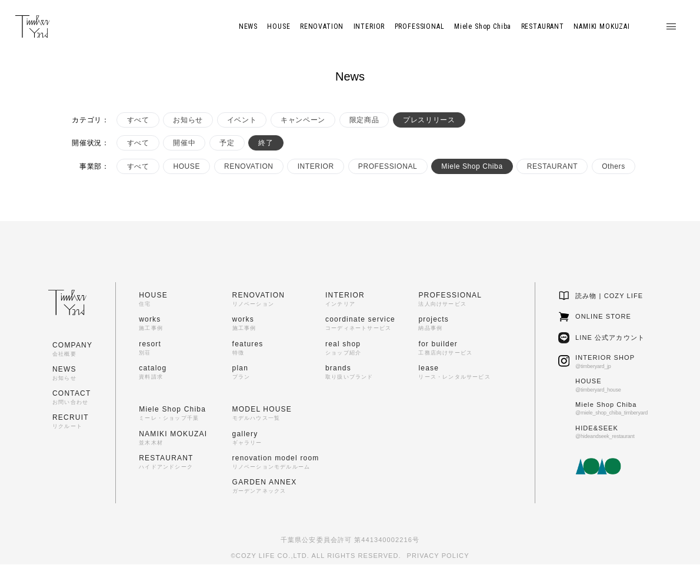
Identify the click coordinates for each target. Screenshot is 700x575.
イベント (241, 120)
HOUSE (186, 166)
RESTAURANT (552, 166)
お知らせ (187, 120)
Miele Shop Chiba (471, 166)
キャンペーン (303, 120)
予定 (226, 143)
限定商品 (364, 120)
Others (613, 166)
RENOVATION (249, 166)
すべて (138, 120)
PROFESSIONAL (388, 166)
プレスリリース (429, 120)
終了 (265, 143)
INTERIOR (316, 166)
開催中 (184, 143)
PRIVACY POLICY (438, 555)
